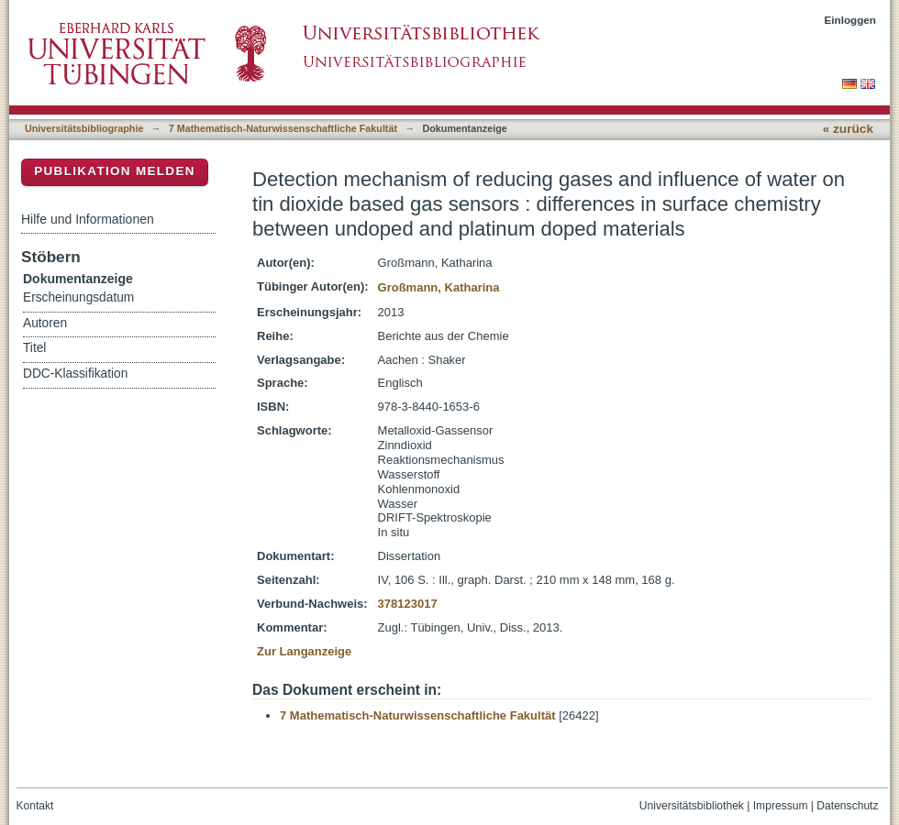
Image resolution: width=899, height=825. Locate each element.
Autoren (45, 323)
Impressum (780, 805)
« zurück (848, 129)
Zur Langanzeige (304, 651)
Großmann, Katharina (439, 287)
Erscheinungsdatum (78, 297)
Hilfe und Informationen (87, 219)
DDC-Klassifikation (75, 373)
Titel (34, 348)
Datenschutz (847, 805)
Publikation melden (114, 171)
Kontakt (35, 805)
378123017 (408, 603)
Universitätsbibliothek (691, 805)
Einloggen (851, 20)
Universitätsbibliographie (84, 128)
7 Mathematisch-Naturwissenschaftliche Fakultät (283, 128)
